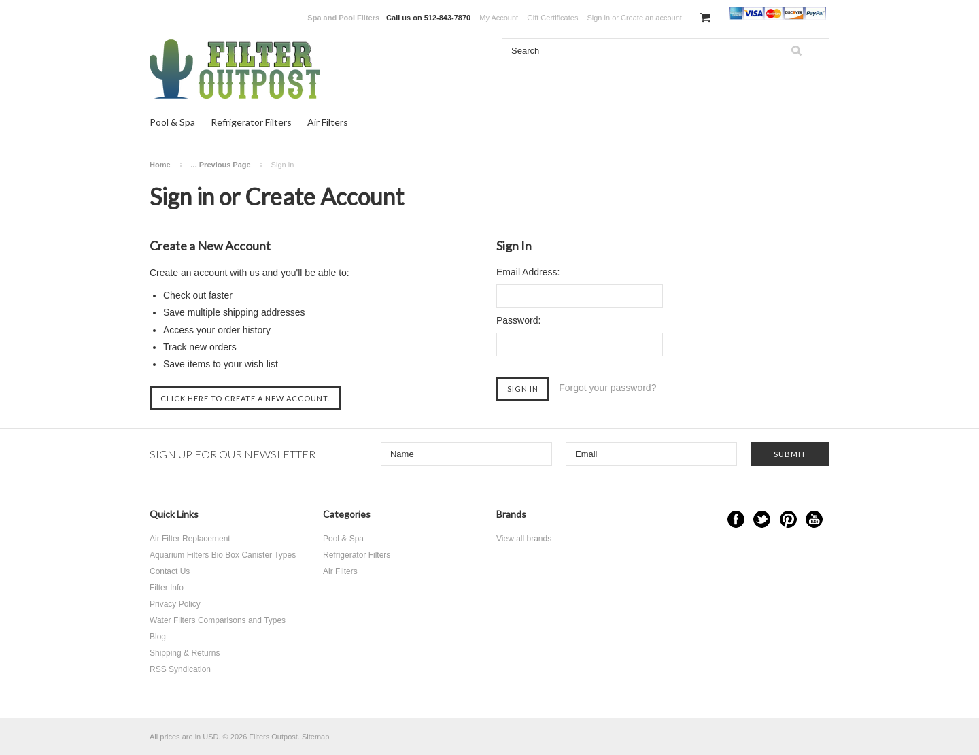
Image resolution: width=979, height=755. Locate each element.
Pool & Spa (172, 122)
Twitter (761, 519)
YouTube (814, 519)
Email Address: (528, 272)
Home (160, 165)
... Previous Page (221, 165)
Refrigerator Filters (251, 122)
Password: (518, 320)
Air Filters (327, 122)
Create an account (651, 18)
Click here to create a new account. (245, 398)
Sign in (598, 18)
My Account (498, 18)
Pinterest (788, 519)
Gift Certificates (552, 18)
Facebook (735, 519)
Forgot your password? (607, 387)
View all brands (523, 538)
